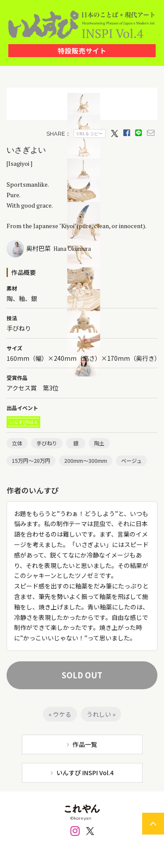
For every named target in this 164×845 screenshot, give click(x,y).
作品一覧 (85, 744)
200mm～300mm (85, 460)
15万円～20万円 (31, 460)
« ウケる (60, 714)
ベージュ (131, 460)
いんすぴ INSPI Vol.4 (85, 772)
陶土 (99, 443)
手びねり (46, 443)
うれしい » (101, 714)
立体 (17, 443)
